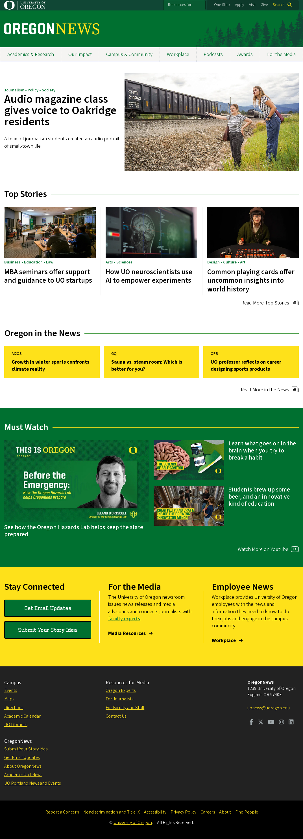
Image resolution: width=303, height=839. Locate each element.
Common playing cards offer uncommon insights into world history (251, 280)
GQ (113, 354)
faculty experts (124, 618)
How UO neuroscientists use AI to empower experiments (149, 276)
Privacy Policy (183, 812)
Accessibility (155, 812)
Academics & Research (30, 54)
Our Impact (80, 54)
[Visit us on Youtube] (271, 723)
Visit (252, 5)
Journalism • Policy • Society (29, 90)
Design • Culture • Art (226, 262)
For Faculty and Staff (125, 708)
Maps (9, 699)
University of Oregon (133, 822)
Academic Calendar (22, 716)
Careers (207, 812)
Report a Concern (62, 812)
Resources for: (180, 5)
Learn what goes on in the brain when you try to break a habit (262, 450)
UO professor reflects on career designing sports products (246, 366)
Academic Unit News (23, 775)
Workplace (178, 54)
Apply (239, 5)
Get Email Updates (47, 608)
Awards (245, 54)
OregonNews (18, 741)
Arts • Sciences (119, 262)
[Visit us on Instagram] (281, 723)
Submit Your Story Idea (47, 629)
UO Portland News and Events (32, 783)
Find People (246, 812)
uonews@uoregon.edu (268, 708)
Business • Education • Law (28, 262)
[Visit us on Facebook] (251, 723)
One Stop (222, 5)
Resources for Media (127, 682)
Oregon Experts (121, 690)
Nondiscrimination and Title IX (111, 812)
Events (10, 690)
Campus (12, 682)
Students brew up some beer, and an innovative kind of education (259, 496)
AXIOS (17, 354)
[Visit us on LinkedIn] (291, 723)
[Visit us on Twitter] (261, 723)
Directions (13, 708)
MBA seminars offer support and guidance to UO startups (48, 276)
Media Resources (127, 633)
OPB (214, 354)
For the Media (281, 54)
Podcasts (213, 54)
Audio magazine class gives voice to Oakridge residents (60, 110)
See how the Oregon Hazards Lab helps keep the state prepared (73, 531)
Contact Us (116, 716)
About (225, 812)
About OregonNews (22, 766)
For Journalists (119, 699)
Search (279, 5)
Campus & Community (129, 54)
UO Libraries (15, 725)
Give (264, 5)
